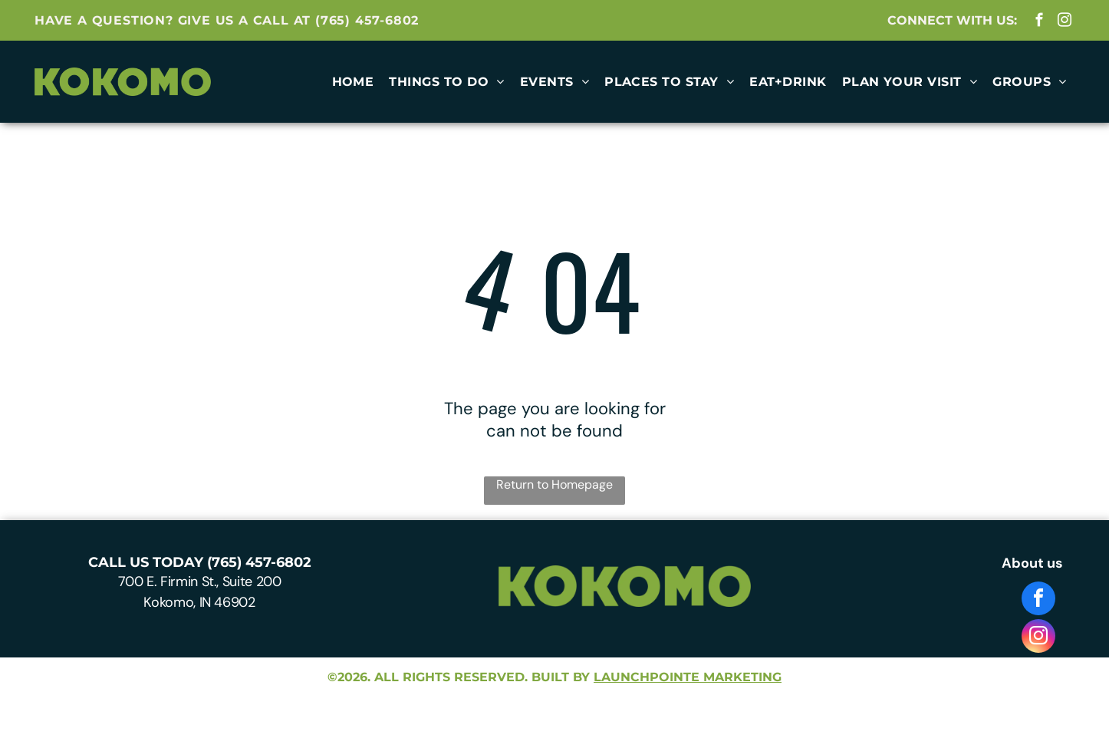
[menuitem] (353, 81)
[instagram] (1064, 22)
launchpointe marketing (688, 677)
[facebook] (1038, 22)
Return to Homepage (554, 484)
